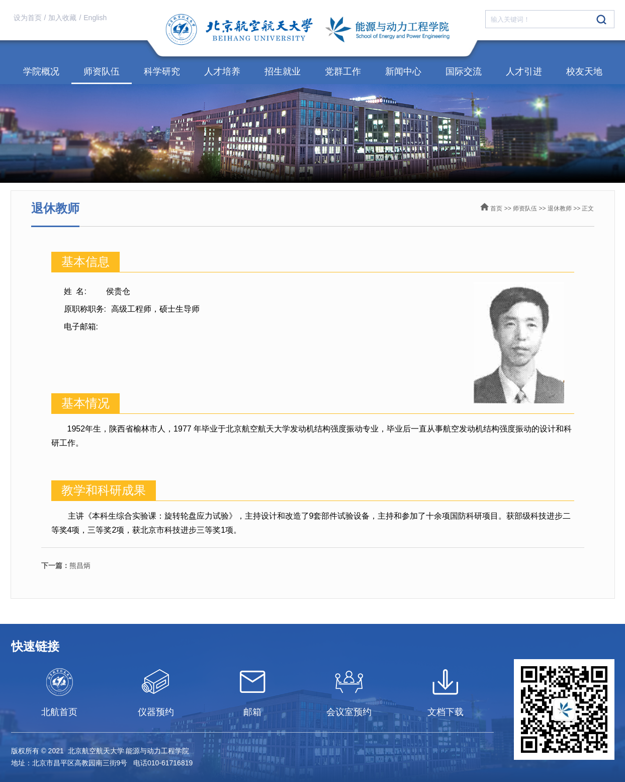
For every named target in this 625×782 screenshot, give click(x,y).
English (95, 18)
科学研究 (162, 71)
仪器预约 (156, 712)
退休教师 (560, 208)
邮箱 (252, 712)
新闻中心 (403, 71)
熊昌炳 (66, 565)
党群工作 (343, 71)
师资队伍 (101, 71)
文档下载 (445, 712)
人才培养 (222, 71)
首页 (496, 208)
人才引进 (524, 71)
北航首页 (59, 712)
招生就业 (282, 71)
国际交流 (463, 71)
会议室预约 (349, 712)
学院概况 (41, 71)
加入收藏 (62, 18)
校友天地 (584, 71)
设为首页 (28, 18)
